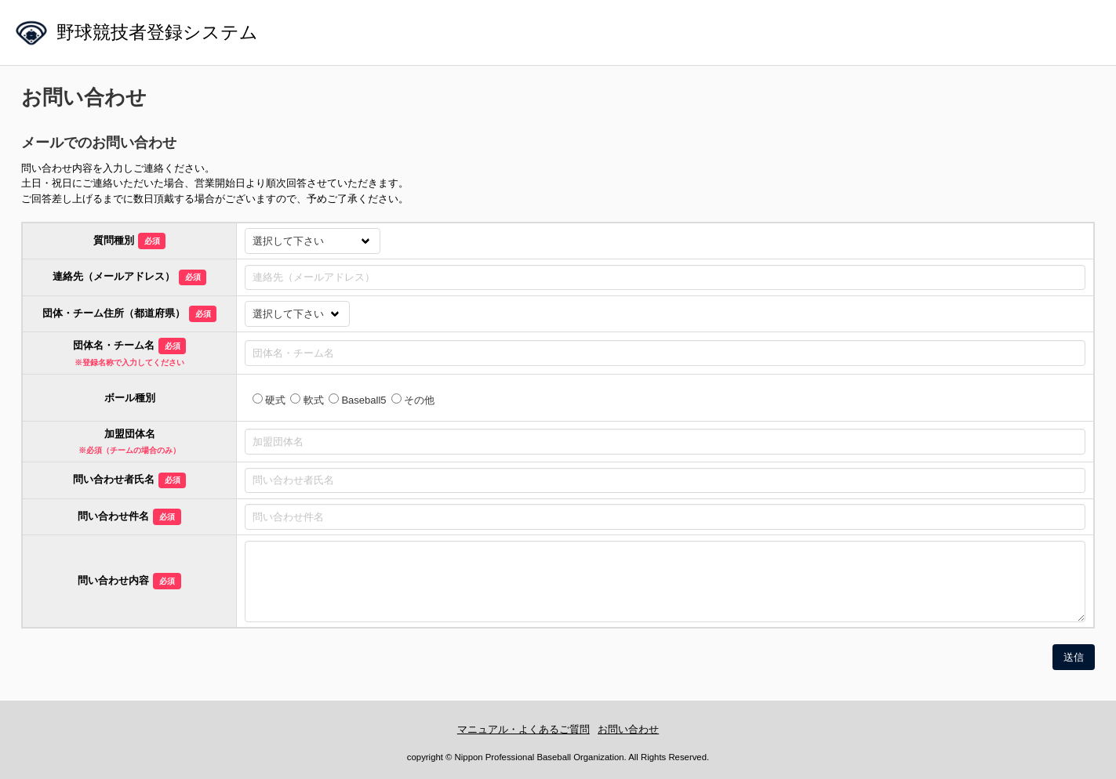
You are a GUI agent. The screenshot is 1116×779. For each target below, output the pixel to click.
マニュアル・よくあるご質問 (523, 729)
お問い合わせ (628, 729)
